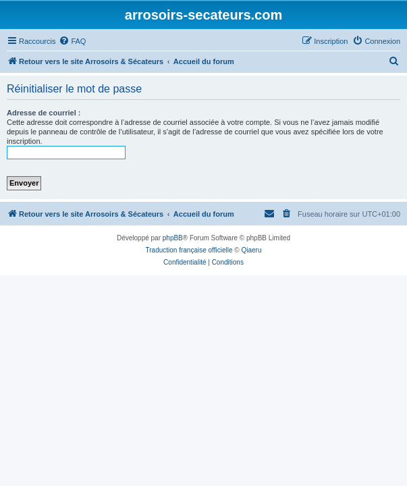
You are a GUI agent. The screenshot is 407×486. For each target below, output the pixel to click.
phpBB (173, 238)
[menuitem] (72, 41)
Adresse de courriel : (43, 113)
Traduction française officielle (189, 250)
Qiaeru (251, 250)
